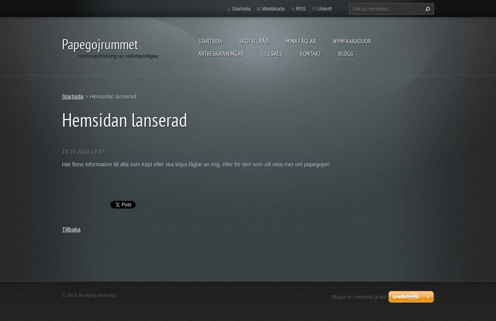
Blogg (345, 53)
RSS (301, 9)
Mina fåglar (301, 41)
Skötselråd (254, 41)
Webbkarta (273, 9)
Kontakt (310, 53)
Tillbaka (71, 229)
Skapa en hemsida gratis (359, 297)
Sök (426, 9)
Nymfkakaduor (352, 41)
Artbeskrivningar (221, 53)
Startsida (210, 41)
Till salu (272, 53)
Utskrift (324, 9)
